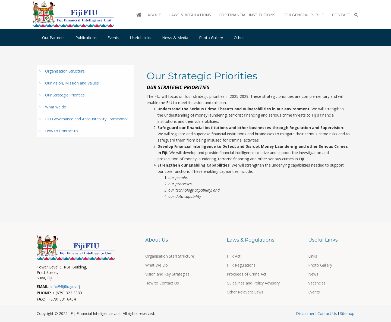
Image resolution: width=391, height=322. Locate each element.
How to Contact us (58, 130)
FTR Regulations (241, 265)
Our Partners (53, 37)
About (154, 14)
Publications (86, 37)
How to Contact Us (162, 283)
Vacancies (317, 283)
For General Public (303, 14)
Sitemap (346, 313)
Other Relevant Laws (245, 292)
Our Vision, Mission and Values (69, 83)
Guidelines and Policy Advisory (253, 283)
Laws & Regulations (190, 14)
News (313, 274)
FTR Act (234, 256)
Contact (341, 14)
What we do (52, 107)
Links (312, 256)
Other (239, 37)
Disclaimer (306, 313)
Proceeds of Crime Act (246, 274)
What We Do (156, 265)
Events (113, 37)
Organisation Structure (62, 71)
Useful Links (140, 37)
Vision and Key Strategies (167, 274)
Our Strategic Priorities (62, 95)
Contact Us (327, 313)
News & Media (175, 37)
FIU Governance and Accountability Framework (83, 118)
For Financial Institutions (247, 14)
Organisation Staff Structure (169, 256)
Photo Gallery (211, 37)
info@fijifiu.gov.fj (65, 286)
